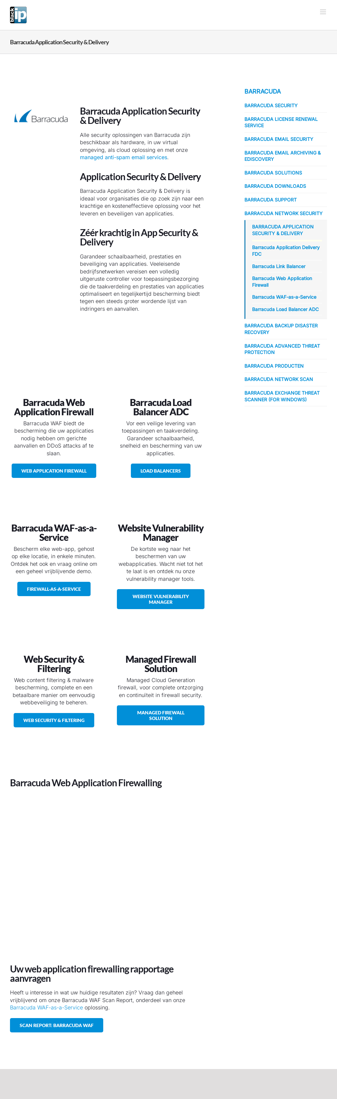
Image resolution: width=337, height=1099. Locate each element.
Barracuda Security (271, 105)
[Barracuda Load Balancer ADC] (160, 471)
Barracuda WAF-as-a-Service (46, 1007)
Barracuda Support (270, 199)
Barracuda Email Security (278, 139)
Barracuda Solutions (273, 173)
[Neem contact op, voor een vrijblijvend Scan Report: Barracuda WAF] (56, 1025)
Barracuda (262, 91)
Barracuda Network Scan (278, 379)
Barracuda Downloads (275, 186)
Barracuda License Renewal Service (281, 122)
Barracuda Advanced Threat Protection (282, 349)
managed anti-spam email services (123, 157)
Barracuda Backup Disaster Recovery (281, 329)
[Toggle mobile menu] (323, 11)
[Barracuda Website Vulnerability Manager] (160, 599)
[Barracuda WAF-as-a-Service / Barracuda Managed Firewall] (54, 589)
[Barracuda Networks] (41, 98)
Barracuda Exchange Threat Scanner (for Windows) (282, 396)
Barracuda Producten (274, 366)
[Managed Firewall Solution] (160, 715)
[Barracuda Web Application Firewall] (54, 471)
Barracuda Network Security (283, 213)
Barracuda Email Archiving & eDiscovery (282, 156)
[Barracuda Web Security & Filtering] (54, 720)
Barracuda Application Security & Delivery (283, 230)
